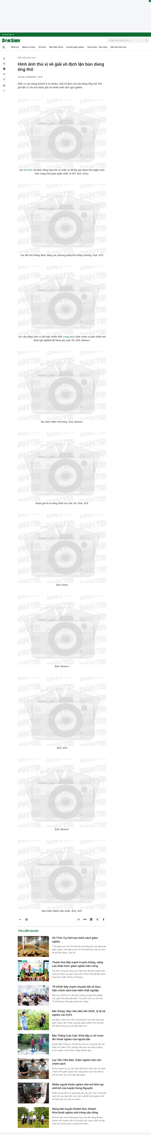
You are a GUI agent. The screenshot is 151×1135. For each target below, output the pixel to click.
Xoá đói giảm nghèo (75, 47)
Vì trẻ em (42, 47)
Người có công (28, 47)
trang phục (69, 336)
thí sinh (28, 169)
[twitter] (4, 64)
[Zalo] (4, 74)
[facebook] (4, 58)
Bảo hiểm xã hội (56, 47)
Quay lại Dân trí (8, 34)
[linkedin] (4, 69)
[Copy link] (4, 79)
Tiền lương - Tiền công (97, 47)
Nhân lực (15, 47)
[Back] (4, 91)
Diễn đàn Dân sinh (118, 47)
